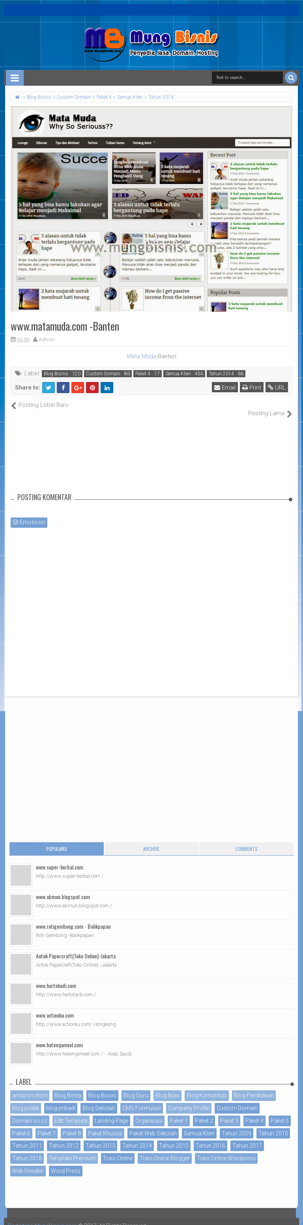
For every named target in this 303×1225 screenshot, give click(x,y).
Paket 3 (229, 1112)
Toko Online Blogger (165, 1150)
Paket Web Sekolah (153, 1125)
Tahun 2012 (64, 1137)
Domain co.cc (29, 1112)
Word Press (65, 1162)
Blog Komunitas (207, 1087)
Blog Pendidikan (254, 1087)
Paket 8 (72, 1125)
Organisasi (149, 1112)
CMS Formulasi (141, 1099)
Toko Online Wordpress (226, 1150)
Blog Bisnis (56, 373)
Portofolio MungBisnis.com (42, 1217)
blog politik (25, 1099)
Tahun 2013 (100, 1137)
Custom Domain (103, 373)
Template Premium (72, 1150)
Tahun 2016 (210, 1137)
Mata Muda (141, 356)
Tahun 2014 (221, 373)
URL (277, 387)
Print (251, 387)
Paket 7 (46, 1125)
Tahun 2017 (247, 1137)
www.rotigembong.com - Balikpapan (73, 918)
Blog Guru (135, 1087)
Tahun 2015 (174, 1137)
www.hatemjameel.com (59, 1036)
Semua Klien (178, 373)
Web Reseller (28, 1162)
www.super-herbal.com (59, 858)
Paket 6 (21, 1125)
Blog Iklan (167, 1087)
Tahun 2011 (27, 1137)
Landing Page (111, 1112)
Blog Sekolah (98, 1099)
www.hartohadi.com (56, 977)
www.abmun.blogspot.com (63, 888)
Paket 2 (204, 1112)
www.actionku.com (55, 1007)
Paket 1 (179, 1112)
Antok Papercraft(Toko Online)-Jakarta (76, 947)
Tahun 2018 (27, 1150)
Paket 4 (142, 373)
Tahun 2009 (236, 1125)
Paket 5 (280, 1112)
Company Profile (188, 1099)
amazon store (29, 1087)
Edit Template (71, 1112)
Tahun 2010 (273, 1125)
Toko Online (118, 1150)
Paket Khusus (105, 1125)
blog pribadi (60, 1099)
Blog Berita (67, 1087)
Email (225, 387)
